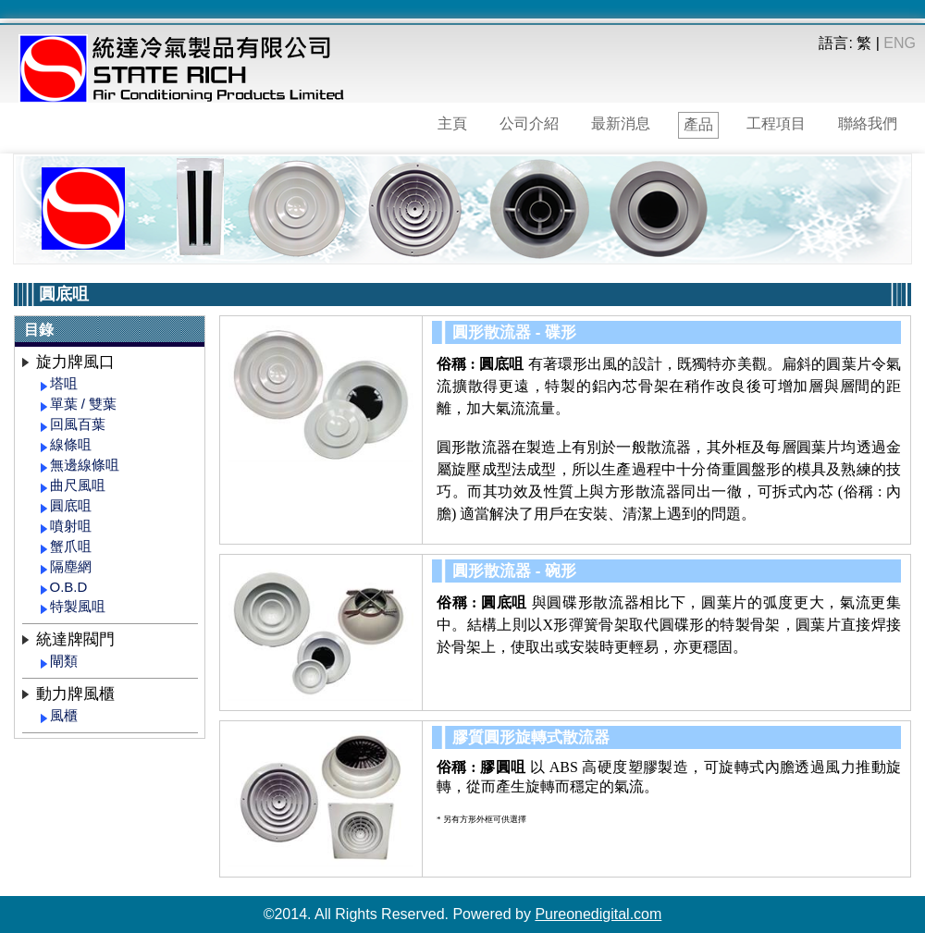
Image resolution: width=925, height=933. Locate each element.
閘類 (64, 661)
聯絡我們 (867, 123)
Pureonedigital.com (598, 914)
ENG (899, 43)
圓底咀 (71, 505)
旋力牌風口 (75, 362)
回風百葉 (77, 424)
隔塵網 (71, 566)
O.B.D (69, 587)
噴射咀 (71, 526)
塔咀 (64, 383)
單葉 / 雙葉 (83, 403)
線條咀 (71, 444)
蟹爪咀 (71, 546)
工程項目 (776, 123)
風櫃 (64, 715)
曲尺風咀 (77, 485)
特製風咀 (77, 606)
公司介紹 (529, 123)
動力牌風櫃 (75, 694)
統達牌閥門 (75, 639)
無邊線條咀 (84, 465)
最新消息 (620, 123)
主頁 (452, 123)
